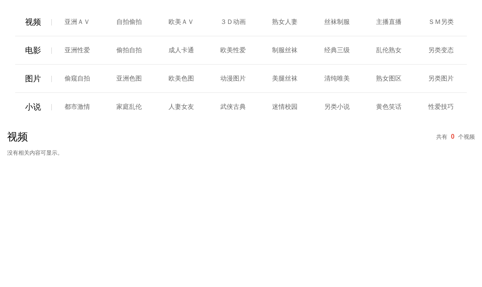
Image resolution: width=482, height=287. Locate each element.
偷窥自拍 (77, 78)
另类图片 (441, 78)
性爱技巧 (441, 106)
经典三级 (337, 50)
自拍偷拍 (129, 21)
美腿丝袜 (285, 78)
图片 (33, 78)
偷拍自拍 (129, 50)
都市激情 (77, 106)
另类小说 (337, 106)
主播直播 (389, 21)
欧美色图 (181, 78)
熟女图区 (389, 78)
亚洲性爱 (77, 50)
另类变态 (441, 50)
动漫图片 (233, 78)
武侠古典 (233, 106)
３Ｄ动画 (233, 21)
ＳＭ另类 (441, 21)
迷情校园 (285, 106)
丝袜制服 (337, 21)
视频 (33, 22)
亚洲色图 (129, 78)
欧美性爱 (233, 50)
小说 (33, 106)
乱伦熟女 (389, 50)
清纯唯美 (337, 78)
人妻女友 (181, 106)
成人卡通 (181, 50)
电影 (33, 50)
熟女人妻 (285, 21)
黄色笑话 (389, 106)
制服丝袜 (285, 50)
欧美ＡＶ (181, 21)
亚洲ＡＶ (77, 21)
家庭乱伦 (129, 106)
